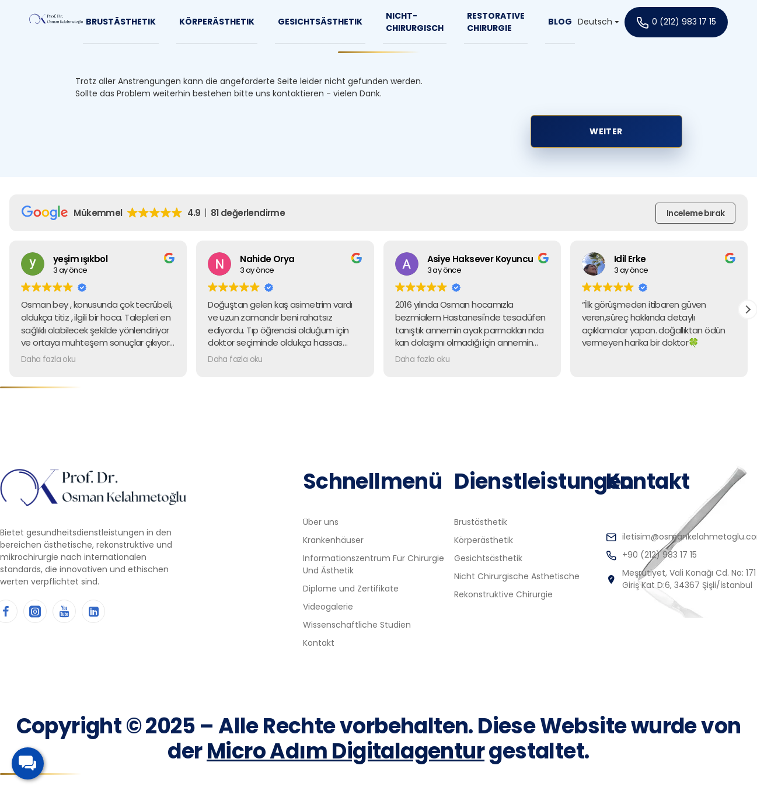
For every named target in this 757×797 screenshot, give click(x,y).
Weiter (605, 131)
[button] (747, 309)
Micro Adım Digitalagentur (345, 751)
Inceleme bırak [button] (696, 213)
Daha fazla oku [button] (48, 359)
